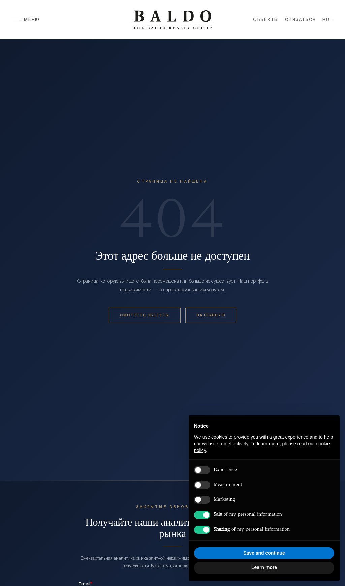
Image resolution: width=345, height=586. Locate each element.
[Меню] (25, 20)
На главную (210, 315)
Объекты (266, 20)
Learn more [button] (264, 567)
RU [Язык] (328, 20)
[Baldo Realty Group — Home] (172, 20)
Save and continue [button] (264, 553)
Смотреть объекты (144, 315)
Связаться (300, 20)
